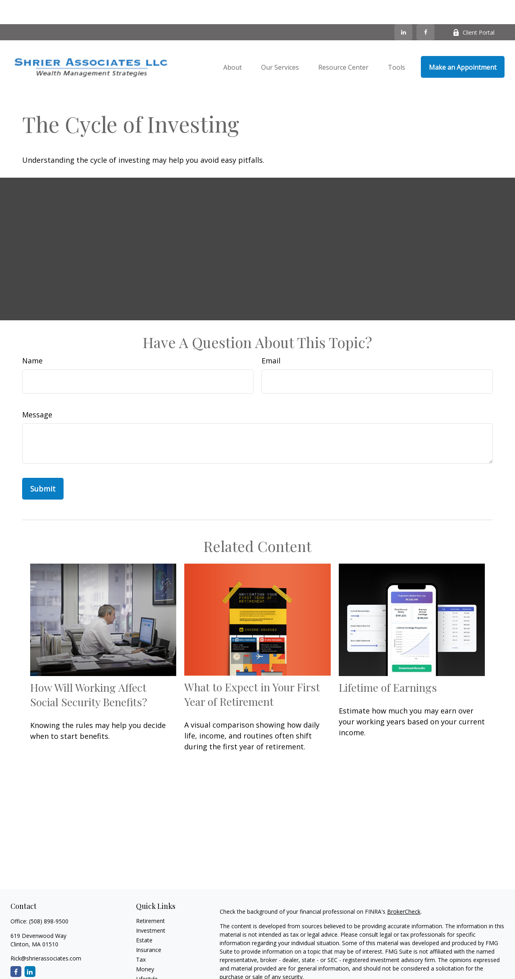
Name (32, 336)
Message (37, 390)
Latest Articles (154, 964)
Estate (144, 916)
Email (271, 336)
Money (145, 945)
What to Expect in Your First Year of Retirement (252, 669)
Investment (150, 906)
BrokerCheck (403, 887)
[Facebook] (425, 8)
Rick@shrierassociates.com (45, 934)
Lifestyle (147, 954)
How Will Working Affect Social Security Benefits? (88, 670)
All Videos (148, 974)
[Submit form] (43, 464)
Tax (141, 935)
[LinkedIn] (403, 8)
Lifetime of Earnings (388, 663)
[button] (232, 42)
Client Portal (473, 8)
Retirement (150, 896)
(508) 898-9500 (48, 897)
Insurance (148, 925)
